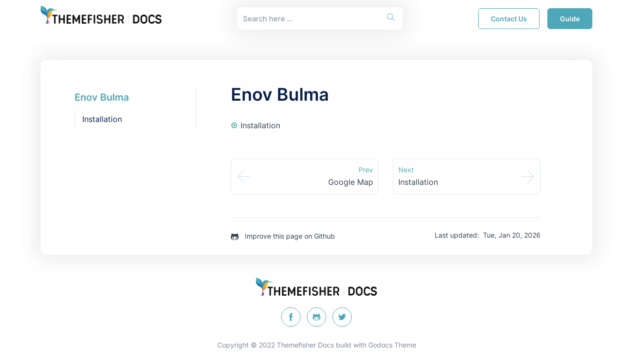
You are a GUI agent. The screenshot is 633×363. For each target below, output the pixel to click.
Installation (102, 119)
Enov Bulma (102, 97)
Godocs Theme (392, 345)
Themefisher (296, 345)
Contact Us (509, 19)
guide (570, 19)
